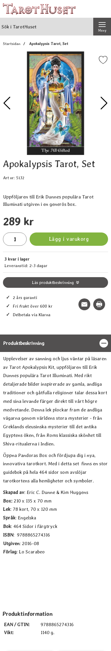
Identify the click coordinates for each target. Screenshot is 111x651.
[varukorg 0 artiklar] (102, 9)
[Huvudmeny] (102, 26)
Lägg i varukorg (69, 239)
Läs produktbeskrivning (53, 282)
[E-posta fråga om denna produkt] (84, 304)
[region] (55, 343)
